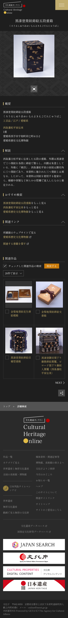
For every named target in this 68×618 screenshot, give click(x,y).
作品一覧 (8, 457)
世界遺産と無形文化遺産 (16, 468)
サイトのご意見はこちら (49, 510)
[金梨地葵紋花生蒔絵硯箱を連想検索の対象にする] (7, 311)
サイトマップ (43, 504)
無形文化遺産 (10, 506)
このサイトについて (46, 492)
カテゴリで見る (11, 462)
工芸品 (7, 120)
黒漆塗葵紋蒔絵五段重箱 (17, 203)
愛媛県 (24, 120)
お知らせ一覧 (43, 480)
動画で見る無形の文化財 (16, 512)
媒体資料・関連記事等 (47, 457)
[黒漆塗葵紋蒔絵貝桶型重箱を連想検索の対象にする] (7, 357)
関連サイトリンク (45, 498)
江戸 (15, 120)
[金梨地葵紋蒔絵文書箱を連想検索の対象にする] (38, 312)
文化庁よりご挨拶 (45, 468)
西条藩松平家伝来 (13, 127)
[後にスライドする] (60, 382)
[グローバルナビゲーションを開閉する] (61, 5)
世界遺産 (8, 500)
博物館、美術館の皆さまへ (50, 462)
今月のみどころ (44, 474)
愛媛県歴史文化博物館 (15, 211)
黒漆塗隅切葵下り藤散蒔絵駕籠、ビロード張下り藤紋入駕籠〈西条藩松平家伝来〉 (51, 365)
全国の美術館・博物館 (15, 474)
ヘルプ (39, 486)
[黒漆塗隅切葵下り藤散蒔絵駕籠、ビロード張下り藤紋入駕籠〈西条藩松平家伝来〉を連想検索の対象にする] (38, 358)
